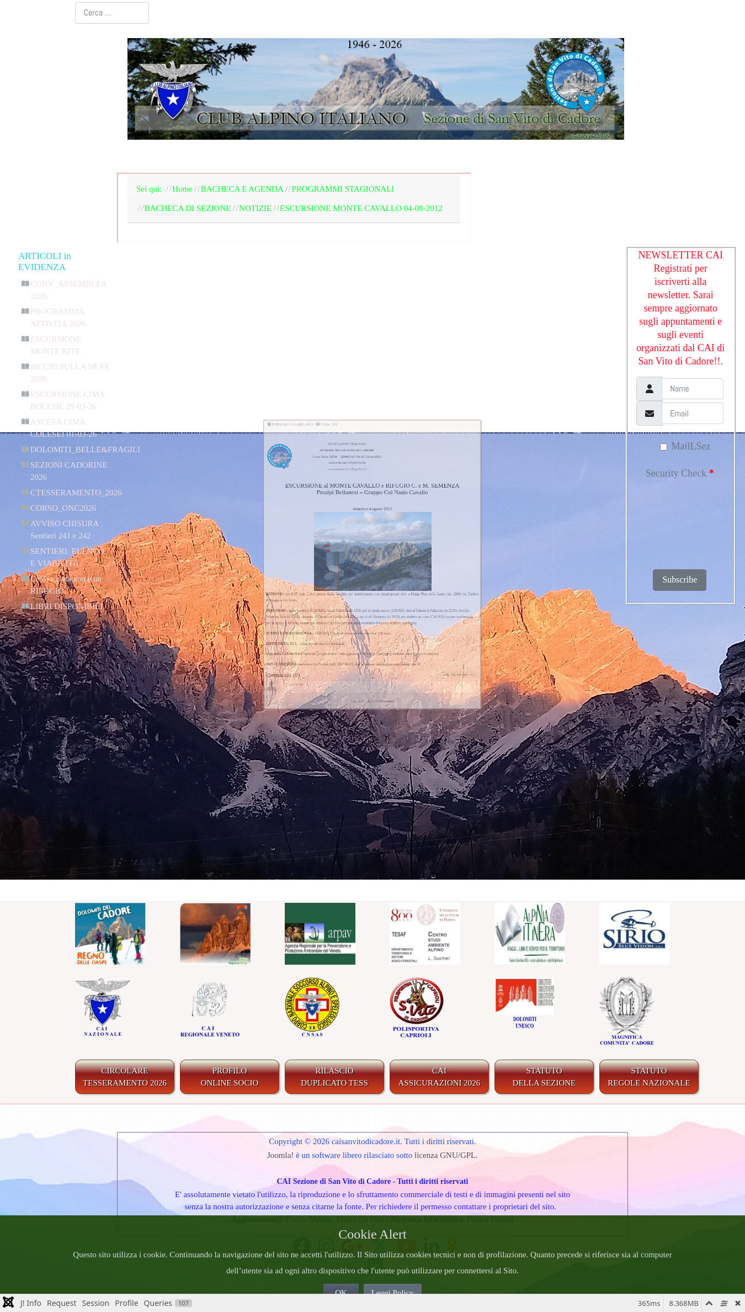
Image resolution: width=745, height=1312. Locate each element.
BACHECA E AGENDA (353, 156)
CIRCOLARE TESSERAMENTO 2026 (125, 1077)
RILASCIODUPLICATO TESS (334, 1077)
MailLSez (685, 446)
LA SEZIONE (241, 156)
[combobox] (112, 13)
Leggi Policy (392, 1292)
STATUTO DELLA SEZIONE (544, 1077)
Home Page (160, 156)
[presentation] (683, 520)
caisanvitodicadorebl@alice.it (317, 354)
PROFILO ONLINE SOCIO (230, 1077)
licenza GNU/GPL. (446, 1155)
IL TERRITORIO (474, 156)
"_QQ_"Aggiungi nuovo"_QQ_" (565, 806)
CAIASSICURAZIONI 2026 (439, 1077)
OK (341, 1292)
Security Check (680, 473)
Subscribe (679, 579)
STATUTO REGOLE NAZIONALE (649, 1077)
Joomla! (280, 1155)
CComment (402, 864)
